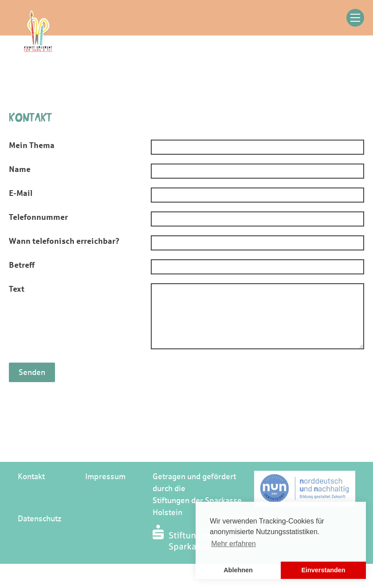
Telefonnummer (38, 217)
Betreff (22, 265)
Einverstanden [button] (323, 570)
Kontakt (31, 476)
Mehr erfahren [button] (233, 543)
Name (20, 169)
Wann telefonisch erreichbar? (64, 241)
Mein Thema (32, 145)
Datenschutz (40, 518)
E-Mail (20, 193)
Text (16, 289)
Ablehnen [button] (238, 570)
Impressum (105, 476)
